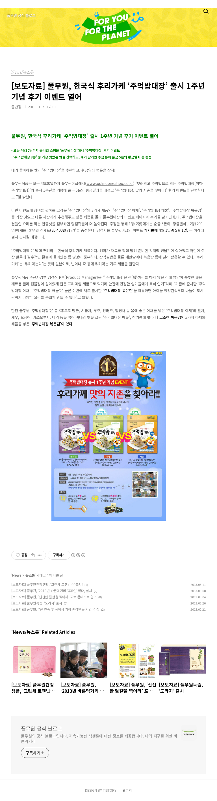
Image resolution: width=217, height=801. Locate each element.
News (16, 575)
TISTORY (109, 790)
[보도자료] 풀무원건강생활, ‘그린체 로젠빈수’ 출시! (47, 584)
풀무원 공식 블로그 (41, 728)
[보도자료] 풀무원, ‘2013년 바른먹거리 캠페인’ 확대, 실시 (51, 590)
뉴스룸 (30, 575)
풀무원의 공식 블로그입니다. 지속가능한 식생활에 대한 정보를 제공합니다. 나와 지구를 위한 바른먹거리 (99, 738)
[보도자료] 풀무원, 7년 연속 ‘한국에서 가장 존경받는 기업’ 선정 (55, 609)
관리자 (127, 790)
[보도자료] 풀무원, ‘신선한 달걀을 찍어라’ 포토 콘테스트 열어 (54, 596)
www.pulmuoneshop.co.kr (109, 183)
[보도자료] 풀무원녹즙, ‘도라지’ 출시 (36, 603)
